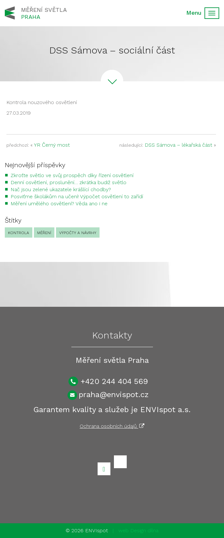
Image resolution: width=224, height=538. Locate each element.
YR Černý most (52, 145)
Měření (44, 233)
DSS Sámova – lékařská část (178, 145)
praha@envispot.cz (114, 394)
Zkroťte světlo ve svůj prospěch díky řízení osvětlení (72, 175)
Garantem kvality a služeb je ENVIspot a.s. (112, 409)
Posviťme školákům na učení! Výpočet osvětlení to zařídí (77, 196)
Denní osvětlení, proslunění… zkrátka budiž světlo (68, 182)
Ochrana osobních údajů (112, 426)
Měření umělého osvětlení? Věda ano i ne (59, 203)
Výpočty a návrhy (77, 233)
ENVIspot (96, 530)
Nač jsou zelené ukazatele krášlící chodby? (61, 189)
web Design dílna (138, 530)
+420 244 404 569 (114, 381)
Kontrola (18, 233)
